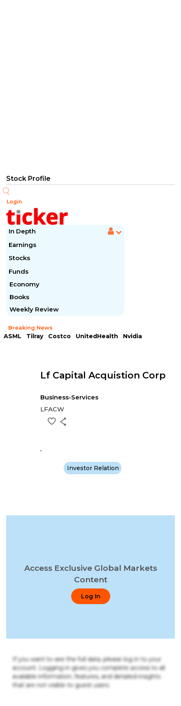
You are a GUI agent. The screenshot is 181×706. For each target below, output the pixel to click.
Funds (19, 271)
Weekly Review (34, 309)
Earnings (23, 245)
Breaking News (30, 327)
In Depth (22, 231)
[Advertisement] (90, 86)
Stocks (19, 258)
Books (19, 297)
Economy (24, 284)
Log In (90, 596)
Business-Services (69, 397)
